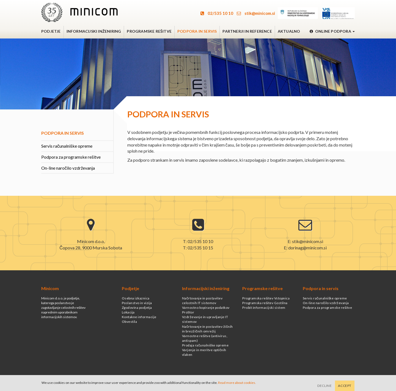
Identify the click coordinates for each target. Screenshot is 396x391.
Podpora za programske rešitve (71, 156)
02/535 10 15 (200, 247)
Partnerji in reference (247, 31)
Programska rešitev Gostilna (265, 303)
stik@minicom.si (256, 13)
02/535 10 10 (216, 13)
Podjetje (51, 31)
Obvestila (129, 322)
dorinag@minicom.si (307, 247)
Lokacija (128, 312)
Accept (344, 386)
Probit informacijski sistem (263, 307)
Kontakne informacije (139, 317)
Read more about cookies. (237, 383)
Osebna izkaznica (136, 298)
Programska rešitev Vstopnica (266, 298)
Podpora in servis (197, 31)
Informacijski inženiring (94, 31)
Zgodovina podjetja (137, 307)
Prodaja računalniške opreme (205, 345)
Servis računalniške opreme (66, 145)
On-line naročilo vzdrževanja (68, 167)
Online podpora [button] (332, 31)
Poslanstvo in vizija (137, 303)
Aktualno (289, 31)
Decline (324, 386)
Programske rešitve (149, 31)
